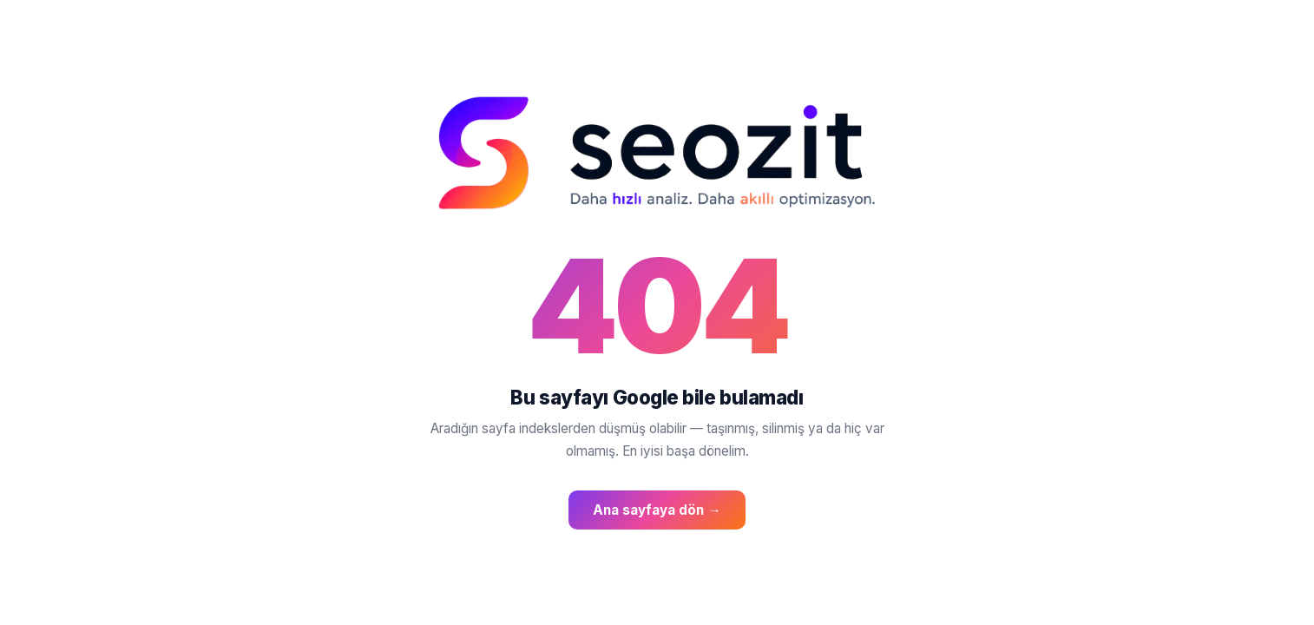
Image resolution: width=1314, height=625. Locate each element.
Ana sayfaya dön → (656, 510)
